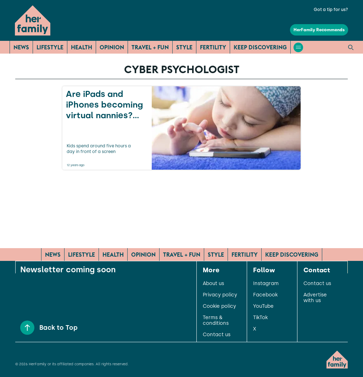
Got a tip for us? (331, 9)
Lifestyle (50, 47)
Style (184, 47)
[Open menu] (298, 47)
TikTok (260, 318)
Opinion (112, 47)
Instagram (266, 283)
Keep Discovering (260, 47)
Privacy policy (220, 295)
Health (81, 47)
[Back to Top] (27, 328)
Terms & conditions (216, 320)
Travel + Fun (150, 47)
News (21, 47)
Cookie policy (219, 306)
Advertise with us (315, 298)
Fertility (213, 47)
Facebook (265, 295)
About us (213, 283)
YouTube (263, 306)
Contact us (216, 335)
